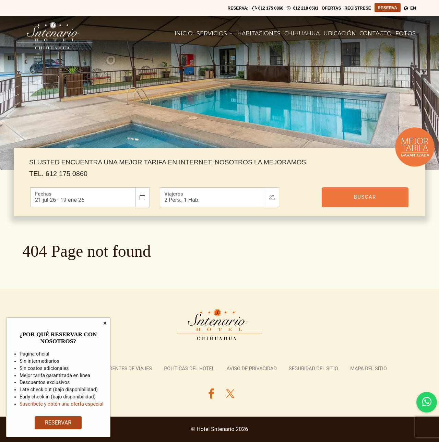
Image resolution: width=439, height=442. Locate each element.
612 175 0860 (66, 173)
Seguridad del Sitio (313, 369)
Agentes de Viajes (129, 369)
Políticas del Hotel (189, 369)
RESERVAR (58, 422)
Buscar (365, 197)
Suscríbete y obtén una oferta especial (61, 404)
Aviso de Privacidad (252, 369)
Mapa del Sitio (368, 369)
